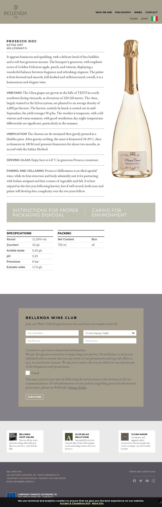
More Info (98, 503)
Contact (151, 12)
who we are (104, 12)
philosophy (123, 12)
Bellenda (15, 11)
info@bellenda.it (24, 481)
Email (35, 373)
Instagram (153, 480)
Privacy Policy (78, 387)
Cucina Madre (139, 434)
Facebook (134, 480)
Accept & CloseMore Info (75, 503)
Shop (144, 18)
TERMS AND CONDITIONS (142, 471)
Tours (133, 18)
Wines (138, 12)
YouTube (147, 480)
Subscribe (34, 396)
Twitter (140, 480)
